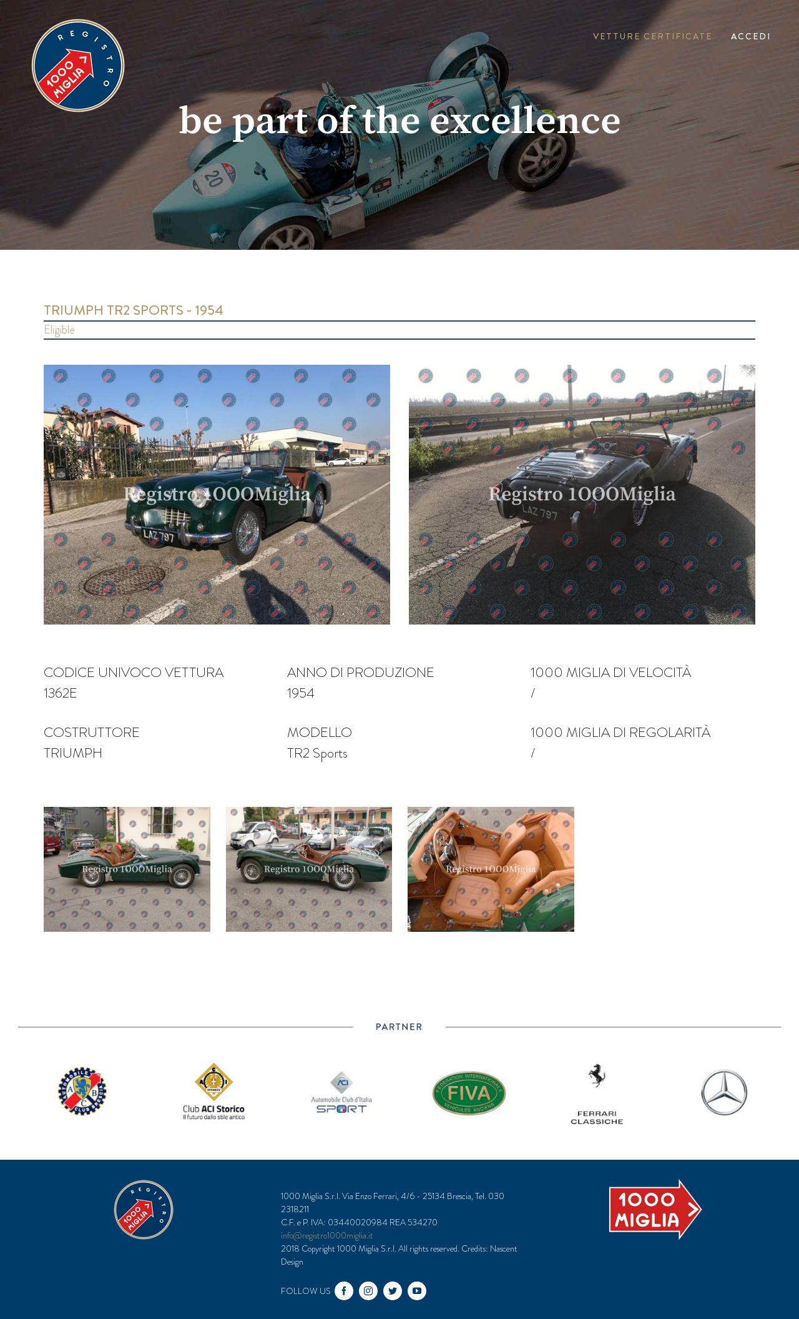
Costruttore (92, 732)
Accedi (751, 36)
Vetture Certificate (652, 36)
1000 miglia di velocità (611, 672)
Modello (319, 732)
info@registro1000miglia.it (327, 1235)
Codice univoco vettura (133, 672)
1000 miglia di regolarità (620, 732)
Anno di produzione (360, 672)
